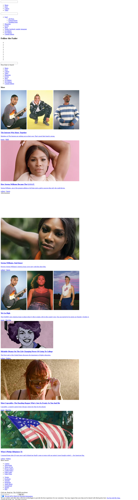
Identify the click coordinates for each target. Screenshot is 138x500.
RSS (6, 489)
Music (6, 68)
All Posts (11, 19)
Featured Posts (12, 20)
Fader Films (8, 474)
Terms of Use (9, 467)
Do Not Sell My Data (113, 498)
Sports (8, 191)
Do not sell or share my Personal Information (17, 496)
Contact (7, 463)
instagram (24, 29)
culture (3, 191)
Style (6, 70)
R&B (7, 139)
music (2, 139)
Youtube (7, 480)
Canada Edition (9, 34)
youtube (17, 29)
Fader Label (8, 472)
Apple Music (9, 484)
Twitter (7, 29)
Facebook (8, 479)
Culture (7, 71)
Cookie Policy (9, 470)
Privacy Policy (9, 469)
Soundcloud (8, 486)
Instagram (8, 482)
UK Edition (8, 32)
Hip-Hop (8, 320)
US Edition (8, 31)
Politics (8, 358)
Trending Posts (13, 22)
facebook (12, 29)
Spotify (7, 487)
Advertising (8, 465)
